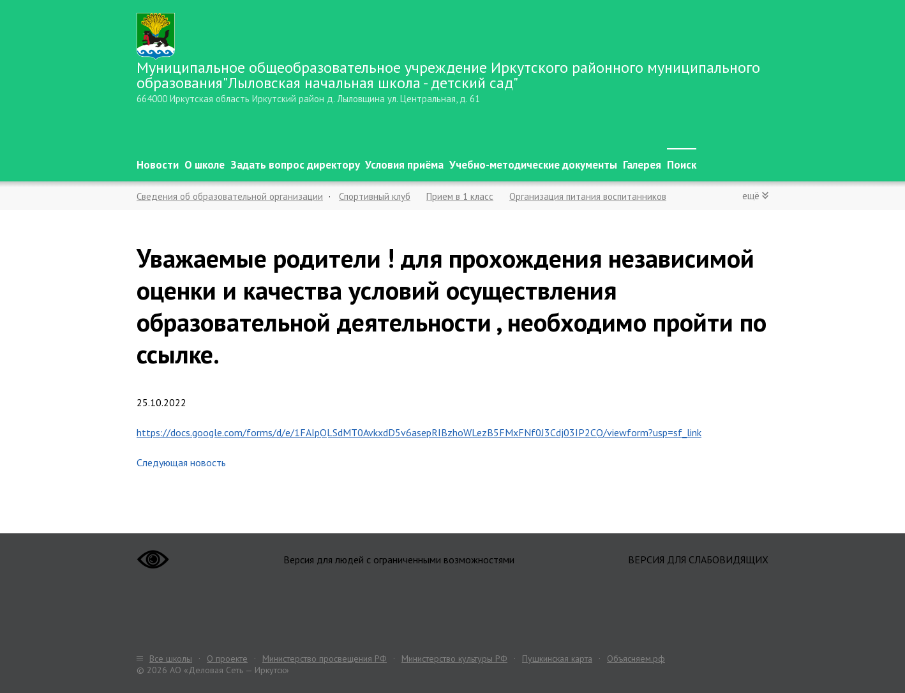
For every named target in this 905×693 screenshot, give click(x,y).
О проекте (227, 658)
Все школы (170, 658)
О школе (204, 165)
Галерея (642, 165)
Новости (158, 165)
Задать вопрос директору (295, 165)
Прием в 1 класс (459, 196)
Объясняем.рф (636, 658)
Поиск (681, 165)
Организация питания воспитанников (587, 196)
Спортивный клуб (374, 196)
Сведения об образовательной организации (230, 196)
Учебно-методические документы (533, 165)
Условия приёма (404, 165)
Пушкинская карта (557, 658)
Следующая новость (181, 462)
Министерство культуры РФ (454, 658)
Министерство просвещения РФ (324, 658)
